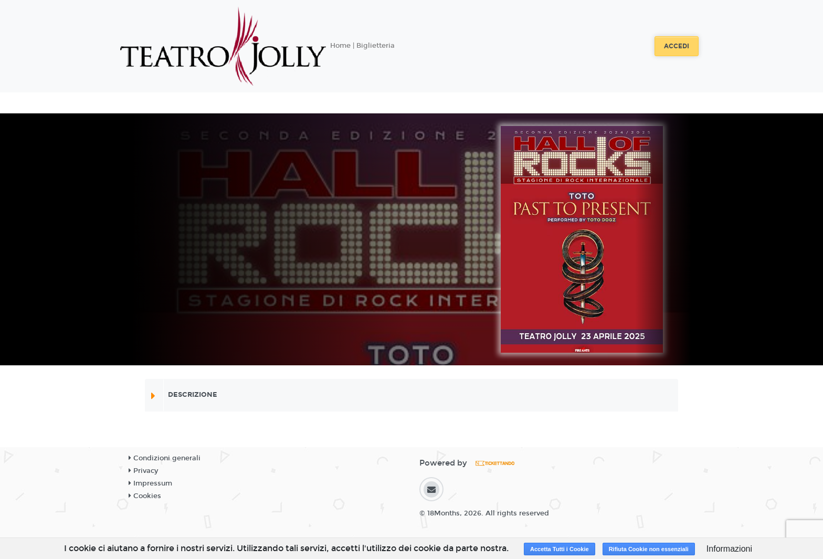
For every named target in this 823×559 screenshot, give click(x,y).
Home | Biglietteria (362, 45)
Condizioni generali (165, 458)
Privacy (143, 471)
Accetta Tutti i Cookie (559, 549)
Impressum (150, 483)
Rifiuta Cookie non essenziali (649, 549)
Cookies (145, 496)
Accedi (676, 46)
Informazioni (729, 548)
